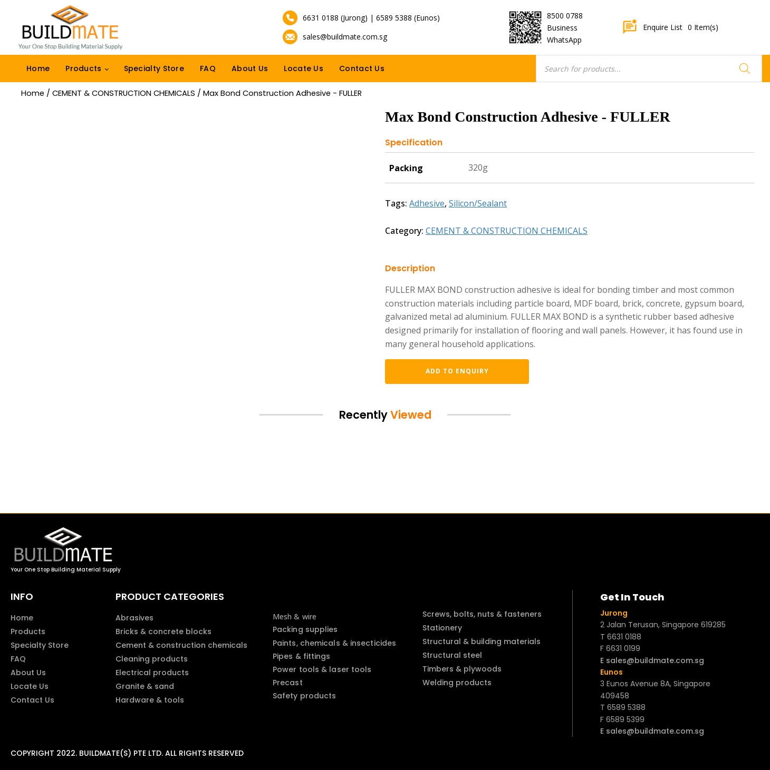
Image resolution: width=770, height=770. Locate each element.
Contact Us (361, 68)
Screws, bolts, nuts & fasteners (482, 614)
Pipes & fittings (302, 656)
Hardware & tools (150, 700)
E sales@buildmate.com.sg (652, 660)
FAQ (208, 68)
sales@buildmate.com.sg (345, 37)
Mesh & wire (294, 616)
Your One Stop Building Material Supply (66, 570)
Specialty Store (154, 68)
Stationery (442, 628)
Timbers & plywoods (462, 669)
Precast (288, 682)
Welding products (457, 682)
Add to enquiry (440, 371)
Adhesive (427, 203)
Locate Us (303, 68)
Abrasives (134, 618)
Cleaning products (152, 659)
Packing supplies (305, 629)
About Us (250, 68)
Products (83, 68)
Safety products (304, 695)
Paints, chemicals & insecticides (334, 643)
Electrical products (152, 672)
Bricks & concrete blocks (163, 631)
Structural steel (452, 655)
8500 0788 (565, 16)
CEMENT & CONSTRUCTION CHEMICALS (123, 93)
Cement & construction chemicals (181, 645)
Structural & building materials (481, 641)
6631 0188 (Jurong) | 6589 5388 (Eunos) (371, 18)
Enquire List (670, 27)
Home (38, 68)
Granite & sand (145, 686)
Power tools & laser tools (322, 669)
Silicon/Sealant (478, 203)
